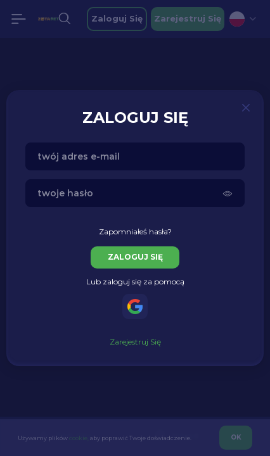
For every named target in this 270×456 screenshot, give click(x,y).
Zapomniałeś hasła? (135, 231)
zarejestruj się (135, 341)
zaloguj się (135, 257)
